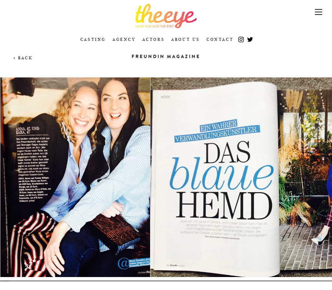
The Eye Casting (166, 16)
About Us (185, 39)
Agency (124, 39)
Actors (153, 39)
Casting (93, 39)
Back (23, 57)
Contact (220, 39)
